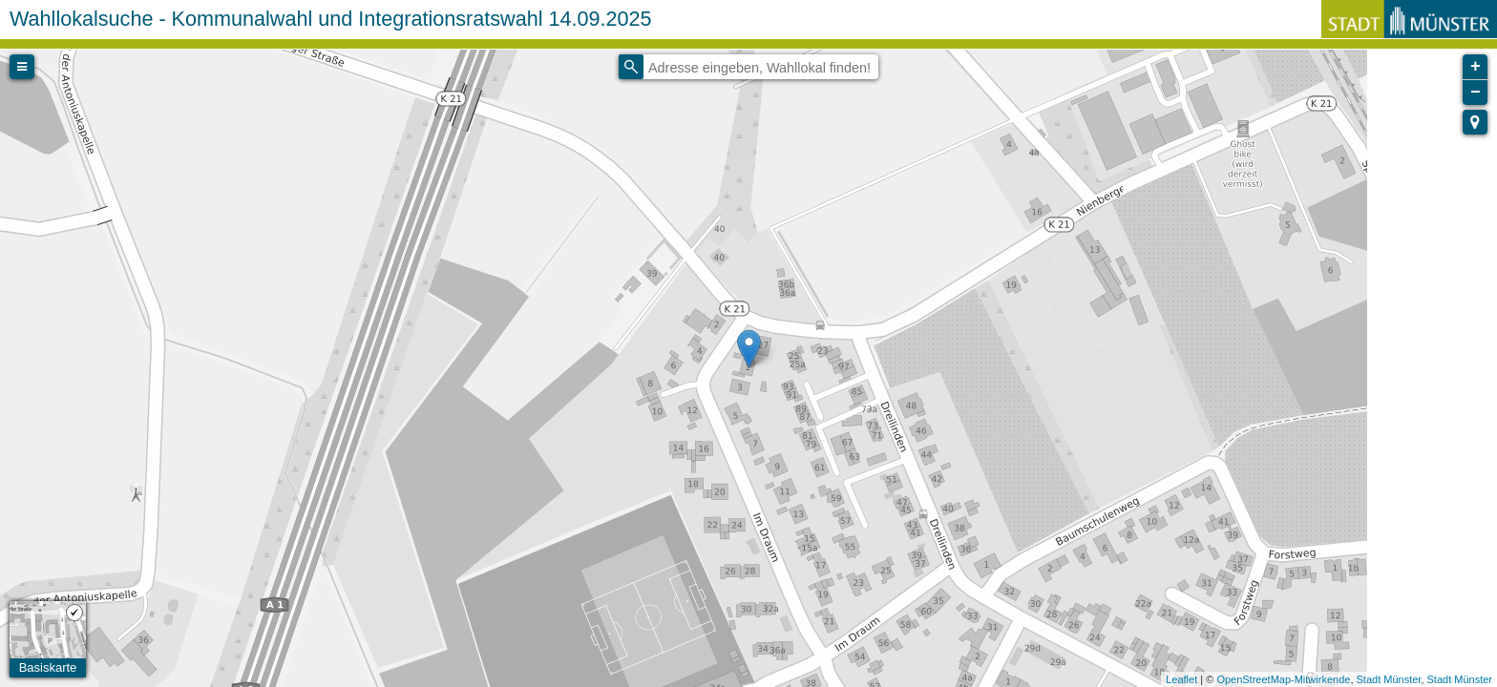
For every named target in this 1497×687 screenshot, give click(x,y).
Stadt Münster (1389, 679)
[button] (1475, 122)
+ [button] (1475, 66)
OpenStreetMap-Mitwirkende (1283, 679)
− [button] (1475, 92)
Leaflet (1181, 679)
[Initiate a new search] (631, 66)
